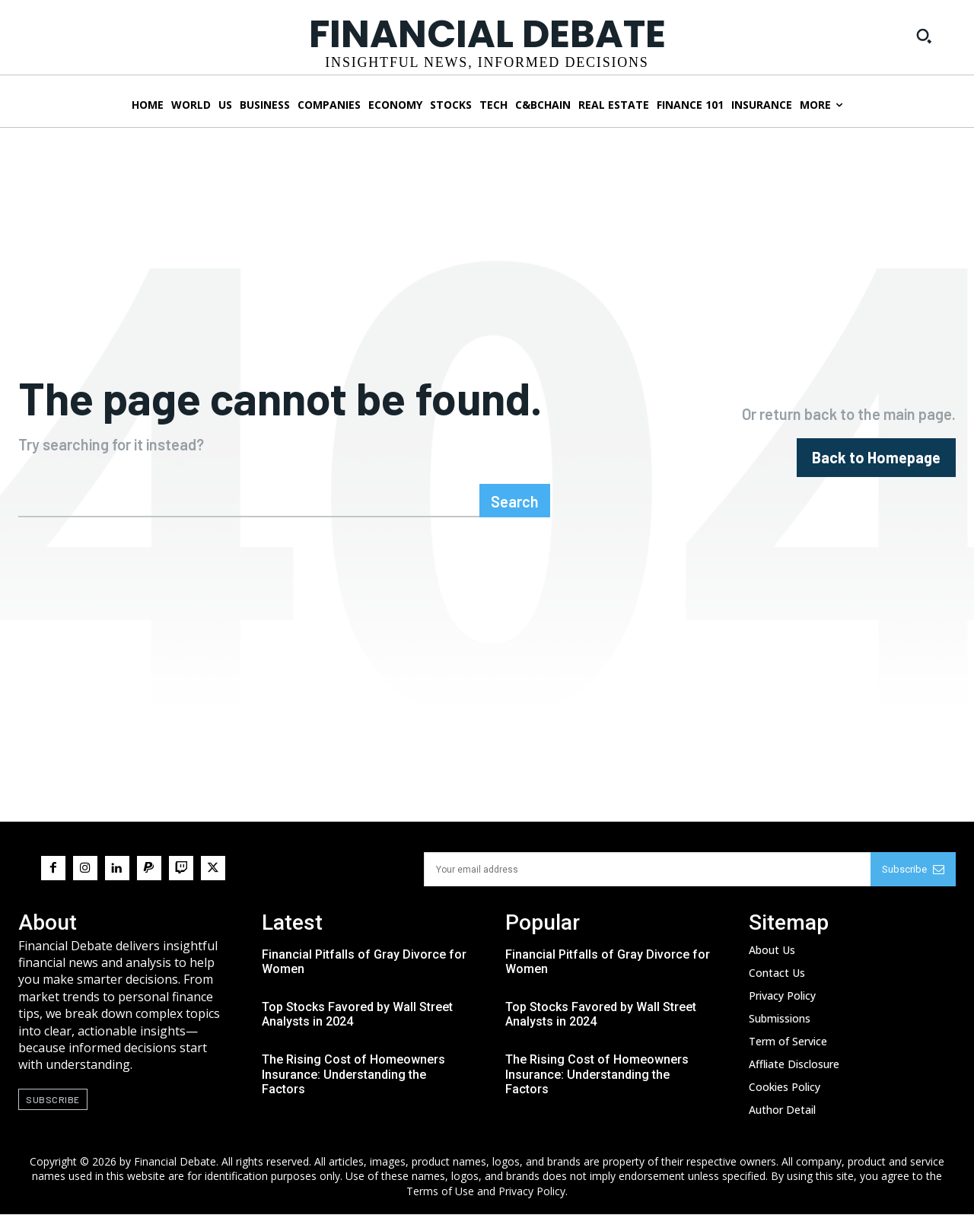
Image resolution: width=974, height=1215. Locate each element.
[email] (647, 870)
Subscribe (913, 870)
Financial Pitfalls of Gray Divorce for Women (364, 962)
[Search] (514, 501)
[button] (924, 35)
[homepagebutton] (876, 457)
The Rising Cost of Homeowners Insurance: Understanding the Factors (353, 1075)
